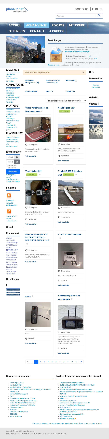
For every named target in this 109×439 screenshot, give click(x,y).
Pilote (13, 274)
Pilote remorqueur (16, 407)
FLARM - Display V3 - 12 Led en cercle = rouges (76, 389)
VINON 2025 (64, 398)
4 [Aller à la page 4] (48, 362)
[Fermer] (83, 72)
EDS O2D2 (13, 414)
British (14, 267)
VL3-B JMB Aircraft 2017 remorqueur (22, 403)
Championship (11, 271)
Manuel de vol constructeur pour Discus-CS (75, 403)
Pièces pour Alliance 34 (68, 401)
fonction (8, 253)
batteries (9, 238)
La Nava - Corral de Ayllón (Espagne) (72, 405)
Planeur (14, 245)
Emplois (70, 91)
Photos (8, 243)
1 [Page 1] (36, 362)
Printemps (14, 243)
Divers (49, 91)
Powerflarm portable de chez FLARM (22, 398)
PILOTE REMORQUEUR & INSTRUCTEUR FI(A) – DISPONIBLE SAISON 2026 (37, 237)
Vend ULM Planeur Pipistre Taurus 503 (23, 401)
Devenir (8, 274)
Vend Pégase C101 (66, 108)
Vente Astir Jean (16, 416)
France (9, 262)
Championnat (11, 260)
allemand (14, 257)
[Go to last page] (81, 362)
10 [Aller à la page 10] (72, 362)
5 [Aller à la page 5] (52, 362)
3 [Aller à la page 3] (44, 362)
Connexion (82, 9)
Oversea (9, 269)
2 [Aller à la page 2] (40, 362)
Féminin (9, 265)
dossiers (14, 265)
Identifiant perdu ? (12, 179)
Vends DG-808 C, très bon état (20, 387)
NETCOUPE (12, 250)
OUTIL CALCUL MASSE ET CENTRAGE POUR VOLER (77, 385)
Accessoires (31, 91)
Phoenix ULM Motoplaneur (19, 412)
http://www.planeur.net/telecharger (77, 51)
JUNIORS (13, 255)
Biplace (14, 262)
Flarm (28, 296)
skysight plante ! (65, 407)
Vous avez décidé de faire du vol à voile (73, 396)
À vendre (13, 409)
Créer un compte (12, 181)
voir (90, 56)
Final (7, 255)
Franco (8, 257)
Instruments (71, 80)
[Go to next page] (77, 362)
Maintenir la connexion (12, 166)
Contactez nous (53, 65)
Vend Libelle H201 (33, 171)
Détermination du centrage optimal (72, 383)
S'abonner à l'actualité (11, 203)
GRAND (14, 253)
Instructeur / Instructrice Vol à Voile (22, 405)
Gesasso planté (65, 387)
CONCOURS (10, 240)
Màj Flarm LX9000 (66, 416)
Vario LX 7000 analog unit (70, 234)
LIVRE (8, 245)
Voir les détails (30, 156)
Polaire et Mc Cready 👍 (68, 418)
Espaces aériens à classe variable (71, 414)
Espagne (9, 267)
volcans (8, 247)
